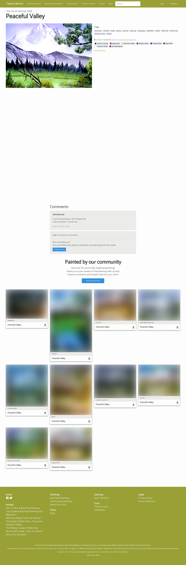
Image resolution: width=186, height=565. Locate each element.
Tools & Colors (88, 4)
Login (161, 4)
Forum (102, 4)
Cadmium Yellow (128, 43)
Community (72, 4)
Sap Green (168, 43)
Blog (111, 4)
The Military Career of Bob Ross (22, 528)
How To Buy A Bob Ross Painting (23, 508)
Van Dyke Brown (116, 46)
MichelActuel (58, 214)
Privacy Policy (145, 498)
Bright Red (114, 43)
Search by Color (58, 504)
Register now (59, 249)
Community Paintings (61, 501)
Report (55, 226)
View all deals (99, 51)
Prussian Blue (156, 43)
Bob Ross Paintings (52, 4)
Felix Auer (91, 555)
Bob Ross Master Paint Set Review (23, 518)
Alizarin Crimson (101, 43)
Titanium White (101, 46)
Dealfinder (99, 510)
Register (173, 4)
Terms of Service (146, 501)
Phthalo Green (142, 43)
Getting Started (34, 4)
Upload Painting (93, 281)
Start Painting (101, 498)
